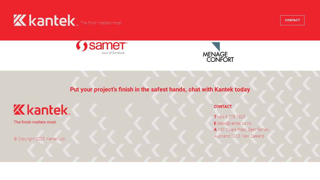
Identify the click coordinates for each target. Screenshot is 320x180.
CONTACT (292, 20)
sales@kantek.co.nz (234, 123)
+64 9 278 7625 (231, 116)
